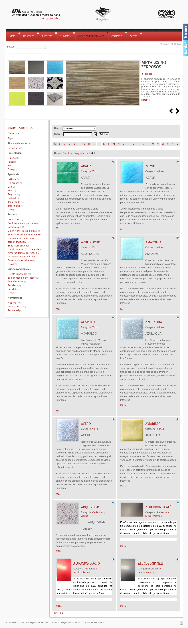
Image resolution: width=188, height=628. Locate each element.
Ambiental (14, 310)
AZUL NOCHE (90, 242)
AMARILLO (153, 424)
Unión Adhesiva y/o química (24, 230)
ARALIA (86, 166)
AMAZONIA (153, 242)
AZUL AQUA (153, 322)
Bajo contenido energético (23, 277)
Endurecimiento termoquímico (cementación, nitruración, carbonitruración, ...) (24, 238)
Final (60, 613)
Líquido (13, 158)
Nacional (14, 302)
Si (10, 138)
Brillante (13, 179)
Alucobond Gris (150, 563)
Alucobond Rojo (86, 563)
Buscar (10, 46)
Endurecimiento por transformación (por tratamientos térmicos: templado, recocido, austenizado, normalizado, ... (26, 251)
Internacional (17, 306)
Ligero (12, 293)
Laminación (15, 219)
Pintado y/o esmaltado (21, 260)
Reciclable (14, 289)
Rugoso (14, 194)
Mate (12, 190)
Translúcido (15, 205)
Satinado (14, 198)
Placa (12, 165)
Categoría (79, 153)
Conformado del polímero (23, 223)
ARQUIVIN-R (90, 507)
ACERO (86, 424)
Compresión (16, 227)
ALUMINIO (149, 74)
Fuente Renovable (19, 274)
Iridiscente (15, 183)
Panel (12, 161)
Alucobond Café (158, 507)
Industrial (15, 148)
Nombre (67, 153)
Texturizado (16, 202)
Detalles (145, 99)
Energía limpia (17, 281)
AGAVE (150, 166)
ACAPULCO (88, 322)
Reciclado (14, 285)
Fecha (89, 153)
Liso (11, 186)
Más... (59, 228)
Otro (12, 169)
